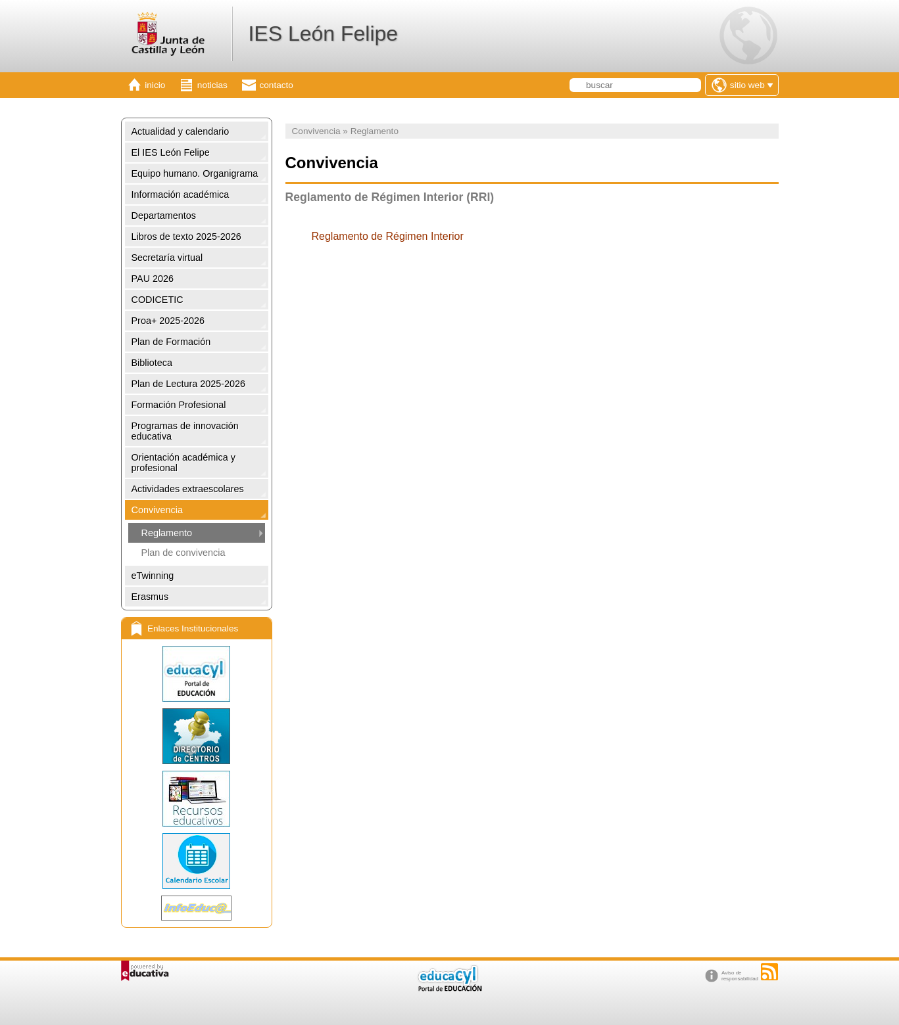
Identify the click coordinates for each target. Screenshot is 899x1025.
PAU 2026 (153, 278)
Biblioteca (152, 362)
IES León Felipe (323, 33)
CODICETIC (157, 299)
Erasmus (150, 596)
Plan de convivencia (183, 552)
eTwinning (153, 575)
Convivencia (157, 510)
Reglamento (167, 533)
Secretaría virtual (167, 257)
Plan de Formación (171, 341)
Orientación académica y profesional (183, 462)
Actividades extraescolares (188, 489)
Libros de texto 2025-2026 (186, 236)
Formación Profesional (179, 404)
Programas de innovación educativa (185, 431)
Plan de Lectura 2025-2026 (189, 383)
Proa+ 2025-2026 (168, 320)
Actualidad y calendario (181, 131)
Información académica (181, 194)
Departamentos (164, 215)
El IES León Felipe (171, 152)
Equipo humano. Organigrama (195, 173)
